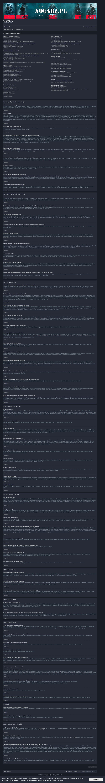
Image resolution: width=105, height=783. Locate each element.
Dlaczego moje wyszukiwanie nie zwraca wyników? (61, 64)
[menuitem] (10, 27)
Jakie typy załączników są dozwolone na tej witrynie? (61, 80)
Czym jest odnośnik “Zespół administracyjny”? (60, 46)
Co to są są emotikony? (8, 88)
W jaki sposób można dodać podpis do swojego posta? (14, 69)
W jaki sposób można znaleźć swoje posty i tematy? (61, 68)
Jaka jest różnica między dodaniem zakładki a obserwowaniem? (63, 72)
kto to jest (25, 747)
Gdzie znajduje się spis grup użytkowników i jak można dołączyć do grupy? (66, 41)
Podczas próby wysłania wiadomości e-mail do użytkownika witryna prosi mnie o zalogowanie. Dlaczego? (24, 62)
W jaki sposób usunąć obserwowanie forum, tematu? (61, 76)
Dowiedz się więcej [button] (57, 780)
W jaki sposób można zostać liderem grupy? (59, 42)
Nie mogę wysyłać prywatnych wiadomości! (59, 50)
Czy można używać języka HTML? (10, 87)
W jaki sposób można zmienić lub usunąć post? (12, 67)
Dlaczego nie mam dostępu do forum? (11, 74)
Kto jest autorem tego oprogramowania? (59, 86)
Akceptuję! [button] (96, 779)
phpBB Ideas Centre (72, 737)
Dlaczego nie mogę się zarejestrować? (11, 40)
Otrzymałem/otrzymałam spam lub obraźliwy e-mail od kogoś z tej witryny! (65, 53)
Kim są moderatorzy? (55, 38)
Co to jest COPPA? (7, 38)
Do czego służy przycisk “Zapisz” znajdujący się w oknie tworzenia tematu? (18, 79)
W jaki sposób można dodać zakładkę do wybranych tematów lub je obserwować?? (67, 74)
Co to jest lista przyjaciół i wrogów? (58, 57)
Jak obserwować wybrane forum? (57, 75)
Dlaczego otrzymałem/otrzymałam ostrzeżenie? (12, 76)
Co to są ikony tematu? (8, 96)
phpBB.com (6, 237)
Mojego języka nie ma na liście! (9, 57)
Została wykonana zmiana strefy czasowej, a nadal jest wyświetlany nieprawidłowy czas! (21, 55)
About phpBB (41, 729)
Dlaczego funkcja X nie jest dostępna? (58, 87)
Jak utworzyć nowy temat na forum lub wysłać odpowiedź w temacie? (17, 66)
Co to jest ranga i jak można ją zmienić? (11, 60)
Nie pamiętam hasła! (7, 45)
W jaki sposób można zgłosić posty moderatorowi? (13, 77)
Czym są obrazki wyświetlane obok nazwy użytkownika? (14, 58)
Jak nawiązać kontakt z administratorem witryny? (60, 90)
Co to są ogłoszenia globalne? (9, 91)
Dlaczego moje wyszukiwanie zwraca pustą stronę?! (61, 65)
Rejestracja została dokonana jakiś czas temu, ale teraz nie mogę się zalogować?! (19, 44)
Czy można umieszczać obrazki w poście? (11, 89)
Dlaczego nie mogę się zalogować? (10, 42)
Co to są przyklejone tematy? (9, 93)
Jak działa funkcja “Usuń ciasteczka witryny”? (12, 47)
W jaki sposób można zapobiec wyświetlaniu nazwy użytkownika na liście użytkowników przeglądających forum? (25, 53)
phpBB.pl (82, 236)
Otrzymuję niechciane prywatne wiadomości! (60, 52)
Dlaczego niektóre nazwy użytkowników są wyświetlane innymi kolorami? (65, 44)
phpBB (47, 774)
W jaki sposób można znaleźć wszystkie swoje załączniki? (62, 82)
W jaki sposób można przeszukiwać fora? (59, 63)
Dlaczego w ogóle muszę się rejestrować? (11, 37)
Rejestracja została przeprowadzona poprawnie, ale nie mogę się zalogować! (18, 41)
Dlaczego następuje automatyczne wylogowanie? (13, 46)
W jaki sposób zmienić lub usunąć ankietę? (12, 72)
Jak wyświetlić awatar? (8, 59)
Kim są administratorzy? (55, 37)
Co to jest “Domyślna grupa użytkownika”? (59, 45)
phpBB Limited (42, 728)
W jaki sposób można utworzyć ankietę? (11, 70)
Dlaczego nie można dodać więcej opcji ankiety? (13, 71)
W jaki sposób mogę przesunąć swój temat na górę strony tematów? (17, 81)
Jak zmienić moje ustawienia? (9, 52)
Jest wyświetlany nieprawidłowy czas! (10, 54)
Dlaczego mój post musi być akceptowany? (12, 80)
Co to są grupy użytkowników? (57, 40)
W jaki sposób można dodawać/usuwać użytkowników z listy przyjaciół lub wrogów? (67, 58)
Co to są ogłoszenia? (7, 92)
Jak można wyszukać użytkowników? (58, 67)
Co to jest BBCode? (7, 86)
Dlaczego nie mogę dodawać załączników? (12, 75)
